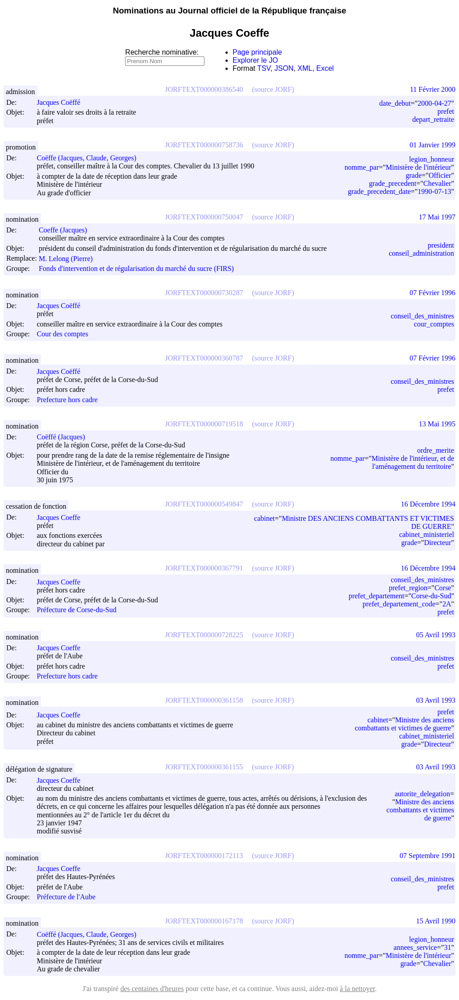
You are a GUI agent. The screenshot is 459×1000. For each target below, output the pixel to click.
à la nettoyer (357, 988)
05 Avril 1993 (435, 635)
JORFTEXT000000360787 (204, 358)
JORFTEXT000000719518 (204, 424)
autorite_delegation (422, 794)
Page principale (257, 52)
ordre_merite (435, 450)
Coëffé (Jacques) (65, 437)
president (441, 245)
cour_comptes (434, 324)
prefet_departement (376, 596)
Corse (442, 588)
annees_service (415, 947)
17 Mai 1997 (437, 217)
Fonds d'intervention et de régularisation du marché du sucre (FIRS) (136, 268)
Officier (440, 175)
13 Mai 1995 (437, 424)
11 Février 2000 (432, 89)
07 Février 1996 (432, 292)
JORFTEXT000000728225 (204, 635)
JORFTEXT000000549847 (204, 504)
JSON (284, 68)
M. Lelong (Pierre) (69, 258)
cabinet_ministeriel (426, 534)
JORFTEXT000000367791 (204, 568)
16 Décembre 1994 (428, 504)
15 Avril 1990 (435, 921)
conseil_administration (421, 253)
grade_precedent (392, 183)
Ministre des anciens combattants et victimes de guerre (404, 724)
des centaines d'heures (152, 988)
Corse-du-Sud (431, 596)
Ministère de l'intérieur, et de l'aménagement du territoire (413, 462)
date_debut (395, 103)
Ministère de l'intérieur (418, 167)
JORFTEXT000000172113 (204, 855)
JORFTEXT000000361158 (204, 700)
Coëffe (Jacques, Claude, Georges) (90, 158)
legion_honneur (431, 159)
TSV (264, 68)
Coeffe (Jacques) (67, 230)
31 (447, 947)
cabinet (264, 518)
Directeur (437, 542)
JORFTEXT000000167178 (204, 921)
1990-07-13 (434, 191)
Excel (325, 68)
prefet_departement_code (399, 604)
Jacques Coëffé (62, 102)
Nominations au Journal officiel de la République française (229, 10)
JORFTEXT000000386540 (204, 89)
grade (414, 175)
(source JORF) (273, 89)
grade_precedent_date (379, 191)
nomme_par (362, 167)
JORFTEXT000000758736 (204, 145)
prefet (445, 111)
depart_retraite (433, 119)
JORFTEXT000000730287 (204, 292)
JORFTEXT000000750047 (204, 217)
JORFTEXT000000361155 (204, 767)
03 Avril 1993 (435, 700)
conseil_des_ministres (422, 316)
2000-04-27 (434, 103)
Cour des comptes (62, 334)
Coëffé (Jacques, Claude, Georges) (90, 934)
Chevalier (437, 183)
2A (446, 604)
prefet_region (408, 588)
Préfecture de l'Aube (66, 897)
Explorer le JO (255, 60)
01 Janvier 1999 (432, 145)
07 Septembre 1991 (427, 855)
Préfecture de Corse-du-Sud (77, 610)
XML (305, 68)
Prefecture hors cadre (67, 399)
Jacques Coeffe (62, 517)
